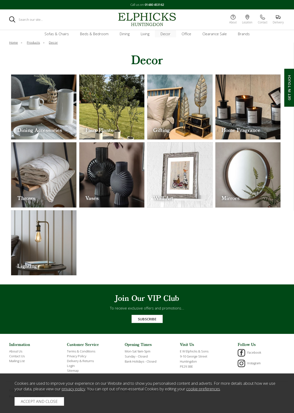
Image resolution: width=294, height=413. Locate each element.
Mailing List (17, 361)
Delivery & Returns (80, 361)
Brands (244, 33)
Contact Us (17, 356)
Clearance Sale (214, 33)
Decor (165, 33)
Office (186, 33)
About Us (15, 351)
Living (145, 33)
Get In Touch (289, 87)
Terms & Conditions (81, 351)
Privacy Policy (76, 356)
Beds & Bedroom (94, 33)
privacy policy (73, 389)
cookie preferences (203, 389)
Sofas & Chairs (56, 33)
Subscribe (147, 319)
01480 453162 (154, 4)
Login (71, 366)
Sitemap (73, 370)
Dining (125, 33)
